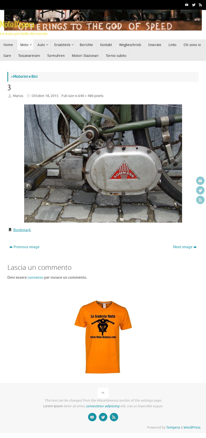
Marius (18, 96)
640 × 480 (86, 96)
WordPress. (192, 427)
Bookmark (22, 230)
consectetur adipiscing (102, 406)
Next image (185, 247)
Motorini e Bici (24, 76)
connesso (35, 277)
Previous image (24, 247)
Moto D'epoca (17, 25)
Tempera (173, 427)
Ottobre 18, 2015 (45, 96)
